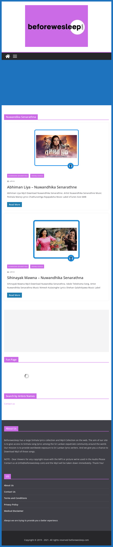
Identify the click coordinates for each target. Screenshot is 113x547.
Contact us (9, 403)
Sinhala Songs (37, 176)
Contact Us (9, 491)
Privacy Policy (11, 504)
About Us (9, 485)
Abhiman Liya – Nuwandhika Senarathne (42, 187)
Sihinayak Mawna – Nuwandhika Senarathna (45, 277)
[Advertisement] (56, 82)
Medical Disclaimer (13, 510)
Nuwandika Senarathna (17, 176)
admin (12, 181)
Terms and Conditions (15, 498)
